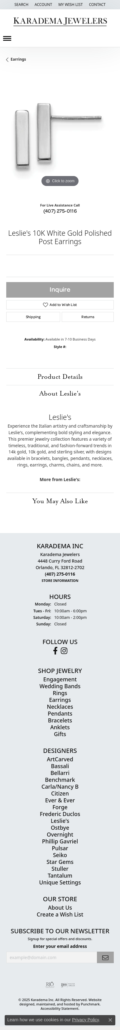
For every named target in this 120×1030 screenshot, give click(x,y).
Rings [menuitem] (60, 692)
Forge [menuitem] (59, 806)
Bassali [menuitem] (60, 765)
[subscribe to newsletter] (105, 957)
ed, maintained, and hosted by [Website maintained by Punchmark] (55, 1003)
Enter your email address (60, 946)
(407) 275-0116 (60, 210)
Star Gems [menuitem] (60, 861)
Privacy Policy (85, 1019)
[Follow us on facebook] (55, 650)
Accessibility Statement (60, 1008)
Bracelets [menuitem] (60, 720)
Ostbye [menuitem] (60, 827)
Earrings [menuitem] (60, 699)
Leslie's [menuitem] (60, 820)
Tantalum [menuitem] (60, 875)
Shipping (33, 316)
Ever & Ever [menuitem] (60, 800)
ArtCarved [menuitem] (60, 759)
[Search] (21, 4)
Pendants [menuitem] (60, 713)
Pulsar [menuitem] (60, 847)
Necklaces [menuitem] (60, 706)
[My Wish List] (70, 4)
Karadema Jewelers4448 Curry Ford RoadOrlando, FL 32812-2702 (60, 567)
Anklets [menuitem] (60, 727)
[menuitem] (50, 985)
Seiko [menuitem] (60, 854)
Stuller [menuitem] (60, 868)
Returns (87, 316)
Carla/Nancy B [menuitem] (60, 786)
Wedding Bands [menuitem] (60, 685)
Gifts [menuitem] (60, 733)
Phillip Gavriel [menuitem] (60, 841)
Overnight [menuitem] (60, 834)
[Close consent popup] (110, 1020)
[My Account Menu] (43, 4)
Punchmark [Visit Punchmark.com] (90, 1003)
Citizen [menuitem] (60, 793)
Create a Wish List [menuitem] (60, 914)
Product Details (60, 377)
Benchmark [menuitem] (60, 779)
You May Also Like (60, 501)
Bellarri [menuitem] (60, 772)
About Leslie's (60, 393)
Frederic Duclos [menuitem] (60, 813)
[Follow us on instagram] (64, 650)
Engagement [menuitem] (60, 679)
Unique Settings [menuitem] (60, 882)
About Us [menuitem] (60, 907)
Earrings (18, 59)
